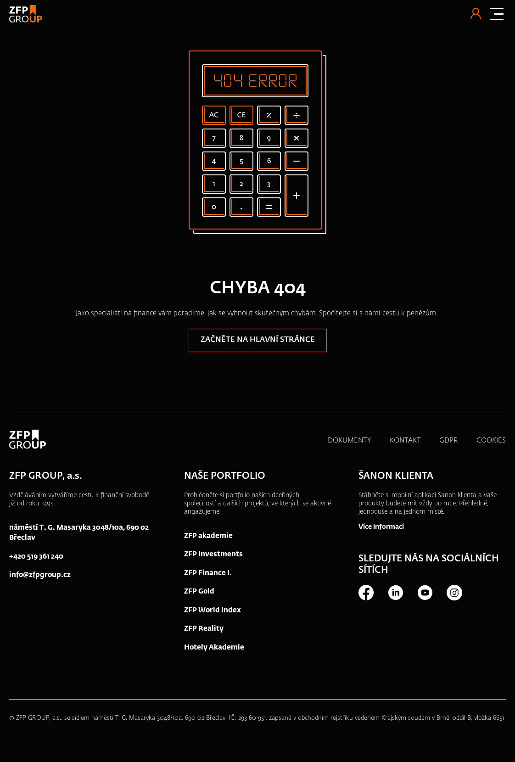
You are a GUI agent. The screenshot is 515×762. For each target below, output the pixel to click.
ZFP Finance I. (208, 573)
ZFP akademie (208, 535)
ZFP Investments (213, 554)
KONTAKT (405, 440)
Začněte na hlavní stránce (258, 340)
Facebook (365, 592)
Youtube (424, 592)
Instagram (454, 592)
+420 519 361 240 (36, 556)
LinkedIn (395, 592)
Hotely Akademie (214, 647)
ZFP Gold (199, 591)
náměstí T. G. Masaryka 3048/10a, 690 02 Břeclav (79, 533)
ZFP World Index (212, 610)
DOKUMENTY (349, 440)
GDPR (448, 440)
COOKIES (491, 440)
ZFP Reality (204, 628)
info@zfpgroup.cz (40, 575)
